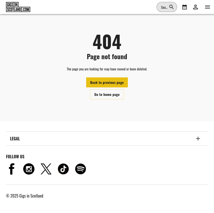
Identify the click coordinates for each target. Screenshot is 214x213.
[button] (195, 7)
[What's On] (184, 7)
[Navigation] (207, 7)
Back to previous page (107, 82)
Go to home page (107, 94)
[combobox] (164, 6)
